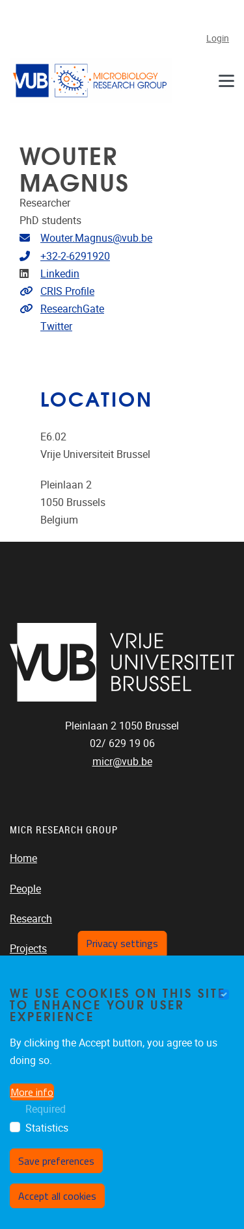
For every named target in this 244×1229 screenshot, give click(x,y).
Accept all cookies (57, 1196)
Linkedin (59, 274)
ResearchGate (72, 309)
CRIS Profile (67, 291)
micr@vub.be (122, 761)
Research (31, 919)
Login (217, 38)
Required (45, 1109)
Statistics (46, 1128)
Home (23, 858)
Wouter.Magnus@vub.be (96, 238)
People (25, 889)
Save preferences (56, 1161)
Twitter (56, 326)
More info (31, 1092)
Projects (28, 949)
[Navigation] (226, 80)
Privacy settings (122, 943)
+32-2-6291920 (75, 256)
